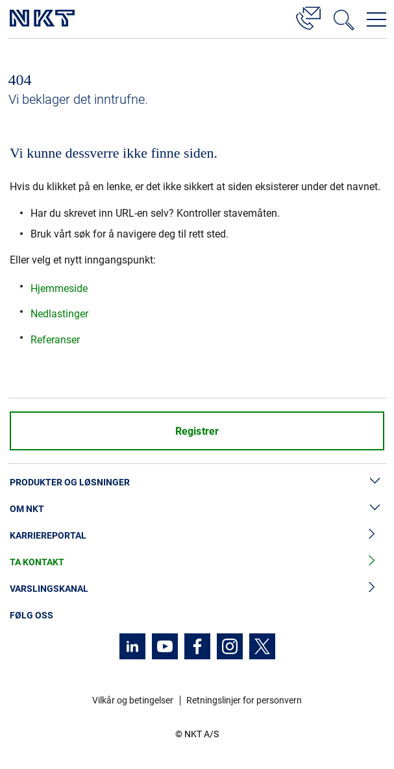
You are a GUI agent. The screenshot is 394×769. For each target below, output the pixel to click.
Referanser (55, 340)
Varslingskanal (197, 589)
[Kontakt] (308, 16)
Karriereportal (197, 535)
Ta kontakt (197, 562)
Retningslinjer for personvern (244, 700)
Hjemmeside (59, 288)
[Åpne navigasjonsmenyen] (376, 19)
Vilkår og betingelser (132, 700)
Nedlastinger (59, 314)
